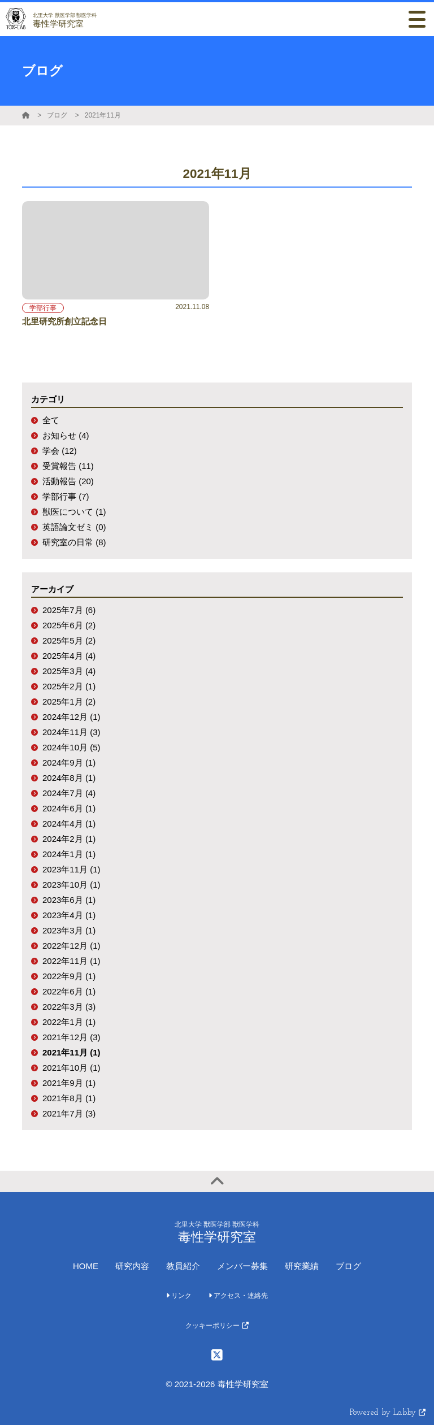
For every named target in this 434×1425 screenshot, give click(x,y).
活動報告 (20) (68, 481)
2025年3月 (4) (69, 671)
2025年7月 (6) (69, 610)
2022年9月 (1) (69, 976)
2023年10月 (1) (71, 884)
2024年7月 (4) (69, 793)
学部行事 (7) (65, 496)
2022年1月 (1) (69, 1022)
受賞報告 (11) (68, 466)
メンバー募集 (242, 1266)
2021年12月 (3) (71, 1037)
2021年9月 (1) (69, 1083)
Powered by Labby (388, 1413)
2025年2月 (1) (69, 686)
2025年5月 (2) (69, 640)
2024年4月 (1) (69, 823)
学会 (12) (59, 450)
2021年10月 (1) (71, 1067)
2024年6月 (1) (69, 808)
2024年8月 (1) (69, 778)
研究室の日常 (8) (74, 542)
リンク (179, 1296)
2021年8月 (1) (69, 1098)
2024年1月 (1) (69, 854)
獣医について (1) (74, 511)
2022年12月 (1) (71, 945)
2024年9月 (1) (69, 762)
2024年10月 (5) (71, 747)
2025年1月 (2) (69, 701)
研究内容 (132, 1266)
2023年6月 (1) (69, 900)
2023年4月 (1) (69, 915)
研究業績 (302, 1266)
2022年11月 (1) (71, 961)
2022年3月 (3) (69, 1006)
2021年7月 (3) (69, 1113)
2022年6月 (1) (69, 991)
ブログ (57, 115)
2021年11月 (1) (71, 1052)
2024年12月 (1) (71, 717)
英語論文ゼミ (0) (74, 527)
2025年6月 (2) (69, 625)
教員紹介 (183, 1266)
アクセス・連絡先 (238, 1296)
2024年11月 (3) (71, 732)
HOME (85, 1266)
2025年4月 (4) (69, 656)
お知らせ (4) (65, 435)
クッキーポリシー (216, 1326)
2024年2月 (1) (69, 839)
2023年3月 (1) (69, 930)
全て (50, 420)
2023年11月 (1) (71, 869)
